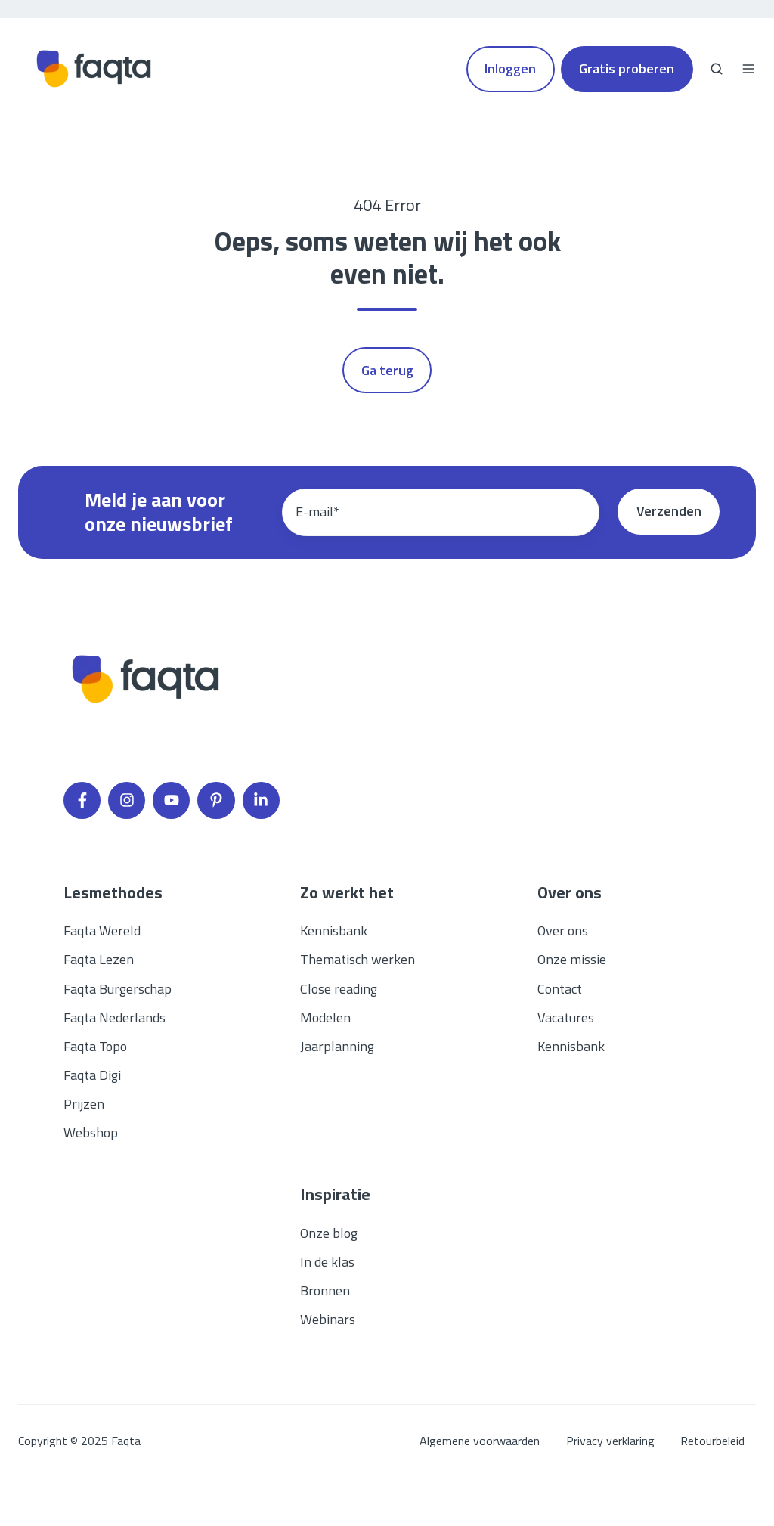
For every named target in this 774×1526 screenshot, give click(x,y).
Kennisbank (333, 930)
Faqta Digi (92, 1075)
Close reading (338, 989)
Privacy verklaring (610, 1440)
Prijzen (83, 1103)
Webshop (90, 1132)
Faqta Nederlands (114, 1017)
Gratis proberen (626, 68)
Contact (559, 989)
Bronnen (325, 1290)
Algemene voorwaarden (480, 1440)
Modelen (325, 1017)
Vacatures (565, 1017)
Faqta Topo (95, 1046)
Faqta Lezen (98, 959)
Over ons (562, 930)
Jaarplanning (337, 1046)
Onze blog (329, 1233)
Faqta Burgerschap (117, 989)
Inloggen (510, 68)
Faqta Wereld (102, 930)
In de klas (327, 1262)
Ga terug (387, 370)
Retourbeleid (712, 1440)
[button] (716, 68)
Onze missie (571, 959)
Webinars (327, 1319)
